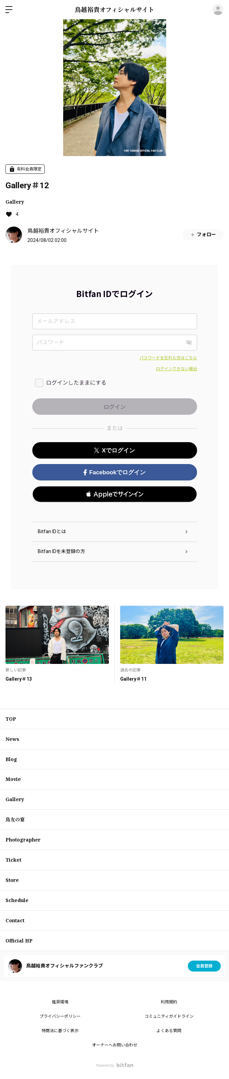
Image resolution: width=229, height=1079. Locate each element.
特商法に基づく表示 (60, 1030)
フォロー (203, 234)
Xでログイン (114, 450)
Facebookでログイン (114, 472)
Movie (13, 779)
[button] (114, 494)
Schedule (16, 900)
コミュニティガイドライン (169, 1016)
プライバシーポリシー (60, 1016)
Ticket (13, 860)
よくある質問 (169, 1030)
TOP (10, 719)
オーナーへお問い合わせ (114, 1045)
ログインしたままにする (76, 383)
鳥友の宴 (15, 819)
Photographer (23, 839)
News (12, 739)
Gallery (14, 201)
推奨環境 (60, 1002)
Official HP (19, 940)
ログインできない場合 (176, 369)
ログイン (218, 9)
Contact (14, 920)
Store (12, 880)
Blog (11, 759)
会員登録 (204, 966)
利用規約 (169, 1002)
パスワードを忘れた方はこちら (168, 358)
